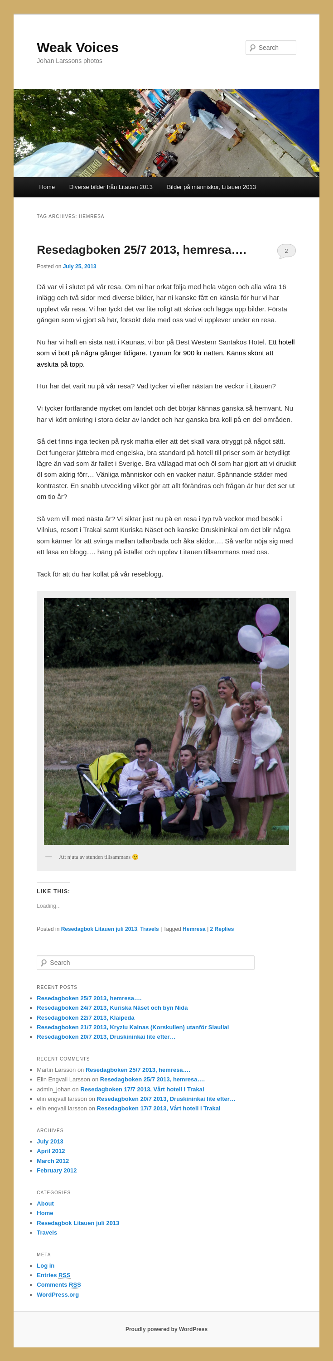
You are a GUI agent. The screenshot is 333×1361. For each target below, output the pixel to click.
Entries (53, 1275)
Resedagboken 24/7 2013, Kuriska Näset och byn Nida (112, 1007)
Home (47, 187)
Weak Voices (78, 47)
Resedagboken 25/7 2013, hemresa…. (141, 250)
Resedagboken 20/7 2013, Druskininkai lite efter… (106, 1036)
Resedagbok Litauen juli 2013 (99, 929)
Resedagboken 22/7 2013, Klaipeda (85, 1017)
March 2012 (53, 1161)
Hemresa (194, 929)
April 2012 (51, 1151)
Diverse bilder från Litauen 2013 (111, 187)
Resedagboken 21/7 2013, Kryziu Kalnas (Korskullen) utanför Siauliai (133, 1027)
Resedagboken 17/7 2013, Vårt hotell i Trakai (142, 1089)
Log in (45, 1265)
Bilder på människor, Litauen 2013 (211, 187)
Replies (222, 929)
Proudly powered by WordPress (166, 1329)
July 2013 (50, 1141)
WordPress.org (58, 1294)
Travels (149, 929)
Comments (59, 1284)
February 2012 (57, 1170)
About (45, 1203)
